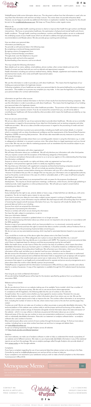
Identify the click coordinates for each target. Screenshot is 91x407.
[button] (57, 6)
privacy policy (13, 343)
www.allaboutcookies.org (17, 325)
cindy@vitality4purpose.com (25, 22)
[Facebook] (81, 3)
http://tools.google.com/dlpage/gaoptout (23, 330)
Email (49, 362)
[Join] (82, 365)
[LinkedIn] (84, 3)
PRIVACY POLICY (37, 405)
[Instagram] (78, 3)
